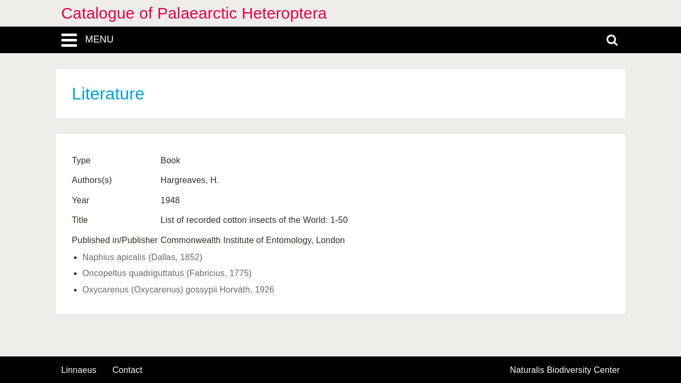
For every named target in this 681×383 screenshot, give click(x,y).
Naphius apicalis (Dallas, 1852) (142, 257)
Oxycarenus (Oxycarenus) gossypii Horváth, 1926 (178, 289)
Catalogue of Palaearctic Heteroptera (194, 13)
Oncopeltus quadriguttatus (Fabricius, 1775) (167, 273)
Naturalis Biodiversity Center (565, 370)
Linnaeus (78, 370)
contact (127, 369)
